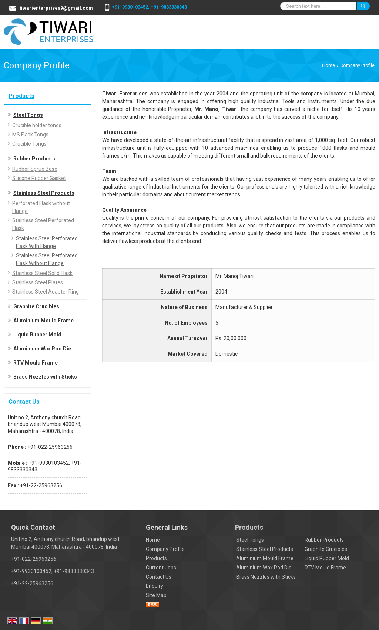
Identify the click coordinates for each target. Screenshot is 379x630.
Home (328, 65)
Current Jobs (161, 567)
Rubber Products (34, 159)
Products (21, 95)
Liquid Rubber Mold (37, 335)
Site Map (156, 595)
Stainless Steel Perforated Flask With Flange (47, 242)
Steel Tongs (28, 115)
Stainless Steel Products (43, 193)
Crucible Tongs (29, 144)
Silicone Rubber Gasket (39, 178)
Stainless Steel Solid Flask (42, 273)
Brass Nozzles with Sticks (45, 377)
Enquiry (154, 586)
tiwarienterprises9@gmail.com (56, 8)
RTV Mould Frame (35, 363)
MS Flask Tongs (30, 135)
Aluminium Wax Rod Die (42, 349)
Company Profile (165, 549)
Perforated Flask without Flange (41, 207)
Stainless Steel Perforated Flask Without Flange (47, 259)
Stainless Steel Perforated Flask (43, 224)
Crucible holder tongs (36, 125)
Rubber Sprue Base (34, 169)
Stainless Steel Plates (37, 282)
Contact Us (158, 577)
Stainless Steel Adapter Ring (45, 292)
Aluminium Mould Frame (43, 321)
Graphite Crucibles (36, 306)
